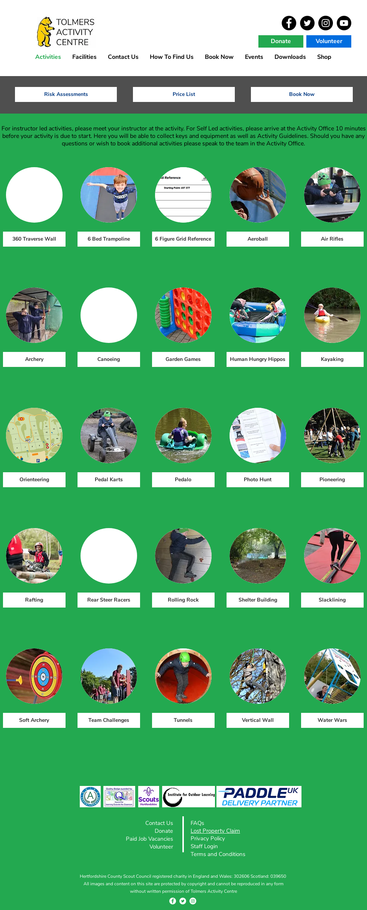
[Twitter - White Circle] (182, 901)
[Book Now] (302, 94)
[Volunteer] (328, 41)
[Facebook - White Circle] (172, 901)
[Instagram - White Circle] (192, 901)
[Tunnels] (183, 720)
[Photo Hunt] (258, 479)
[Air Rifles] (332, 239)
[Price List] (184, 94)
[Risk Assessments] (66, 94)
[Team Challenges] (109, 720)
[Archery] (34, 359)
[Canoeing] (109, 359)
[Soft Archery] (34, 720)
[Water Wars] (332, 720)
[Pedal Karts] (109, 479)
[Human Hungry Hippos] (258, 359)
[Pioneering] (332, 479)
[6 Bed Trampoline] (109, 239)
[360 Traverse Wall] (34, 239)
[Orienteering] (34, 479)
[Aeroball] (258, 239)
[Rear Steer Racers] (109, 600)
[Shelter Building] (258, 600)
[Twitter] (307, 23)
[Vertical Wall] (258, 720)
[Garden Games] (183, 359)
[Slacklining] (332, 600)
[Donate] (280, 41)
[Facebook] (289, 23)
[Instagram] (325, 23)
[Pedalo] (183, 479)
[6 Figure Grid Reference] (183, 239)
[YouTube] (344, 23)
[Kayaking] (332, 359)
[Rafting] (34, 600)
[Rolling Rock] (183, 600)
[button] (254, 56)
